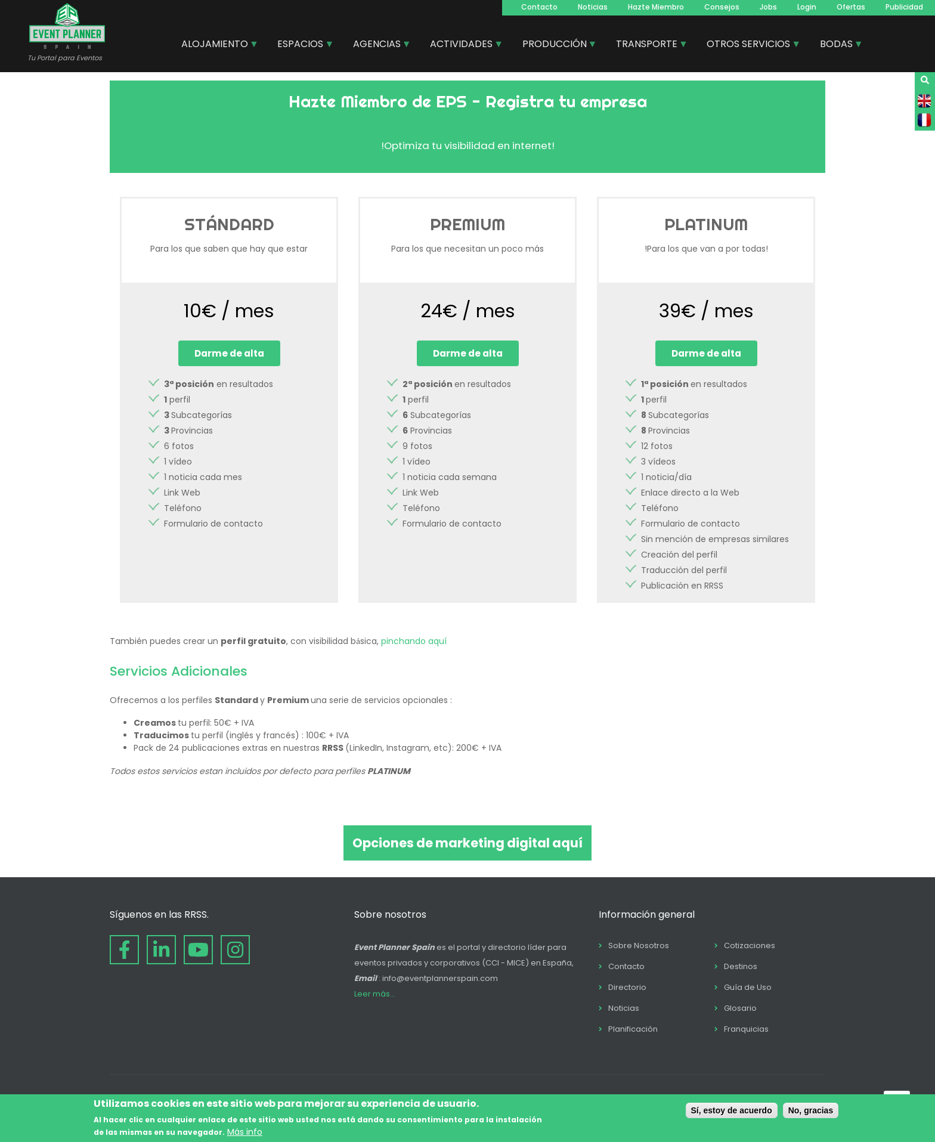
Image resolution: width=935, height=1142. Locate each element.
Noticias (593, 7)
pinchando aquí (414, 641)
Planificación (633, 1029)
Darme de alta (229, 353)
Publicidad (904, 7)
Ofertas (851, 7)
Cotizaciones (749, 945)
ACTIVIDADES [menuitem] (462, 45)
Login (806, 7)
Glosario (740, 1008)
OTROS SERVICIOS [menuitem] (749, 45)
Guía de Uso (748, 987)
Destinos (740, 966)
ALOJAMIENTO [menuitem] (215, 45)
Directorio (627, 987)
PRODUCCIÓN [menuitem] (555, 45)
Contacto (539, 7)
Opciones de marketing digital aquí (467, 843)
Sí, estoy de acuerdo (731, 1110)
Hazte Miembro (656, 7)
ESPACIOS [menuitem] (300, 45)
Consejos (721, 7)
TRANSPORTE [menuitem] (647, 45)
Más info (244, 1132)
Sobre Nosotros (638, 945)
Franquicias (746, 1029)
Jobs (768, 7)
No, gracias (810, 1110)
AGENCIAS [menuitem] (377, 45)
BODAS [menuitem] (837, 45)
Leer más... (374, 993)
